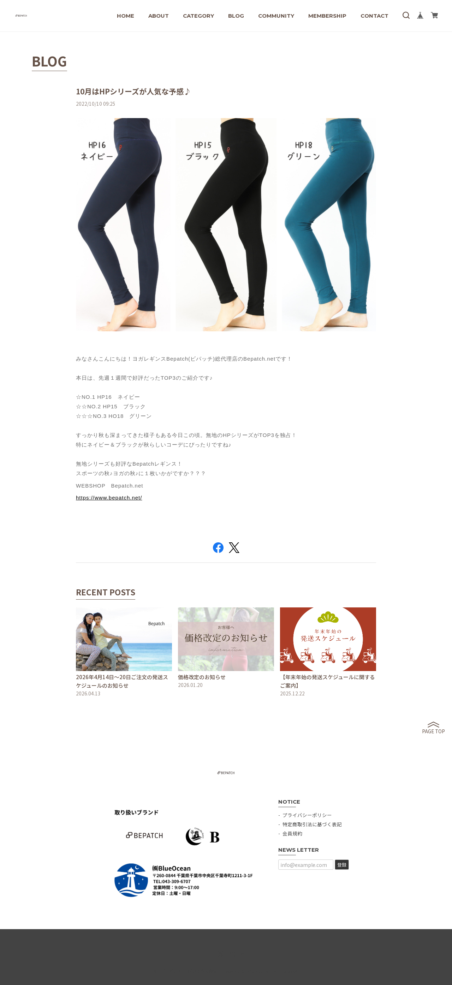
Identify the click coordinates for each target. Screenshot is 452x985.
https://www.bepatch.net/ (109, 498)
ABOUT (158, 16)
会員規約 (292, 833)
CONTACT (374, 16)
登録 (341, 864)
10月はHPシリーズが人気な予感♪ (133, 91)
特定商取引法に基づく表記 (312, 824)
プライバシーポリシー (307, 814)
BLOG (236, 16)
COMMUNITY (276, 16)
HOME (125, 16)
